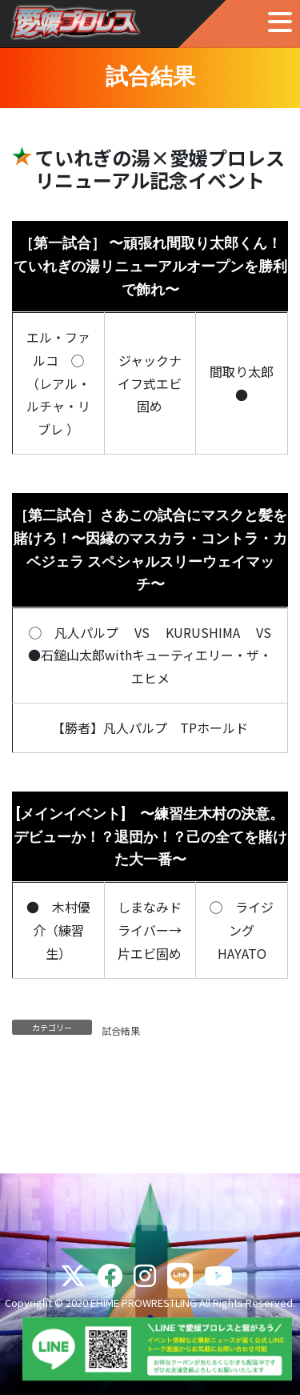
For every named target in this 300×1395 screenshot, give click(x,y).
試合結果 (121, 1030)
